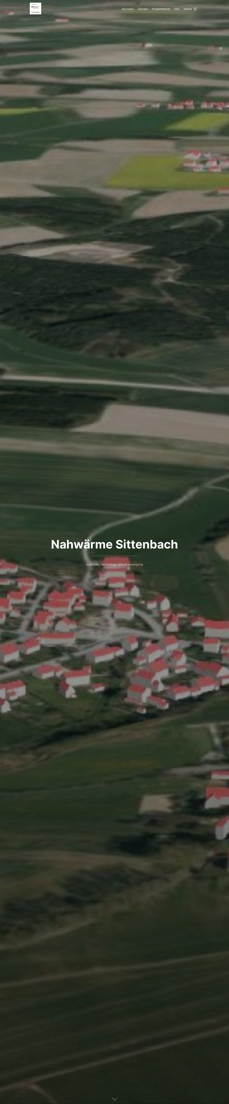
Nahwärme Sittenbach (114, 544)
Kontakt (143, 9)
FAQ (176, 9)
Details (188, 9)
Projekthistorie (161, 9)
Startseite (128, 9)
